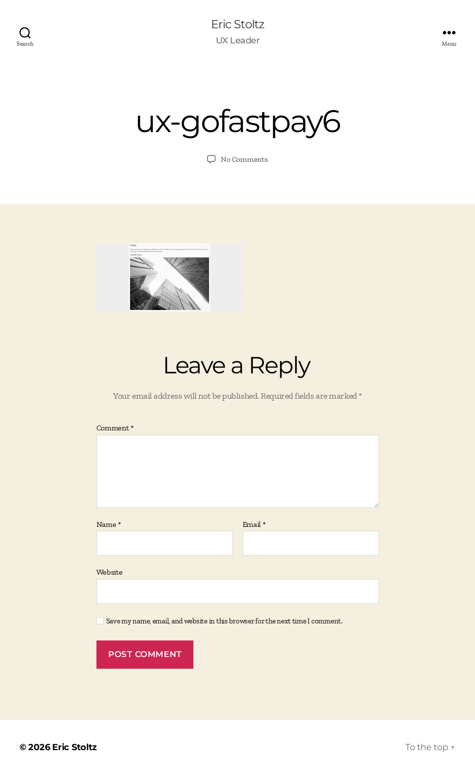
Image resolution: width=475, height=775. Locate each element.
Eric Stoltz (237, 24)
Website (109, 572)
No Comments (244, 159)
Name (108, 524)
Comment (115, 428)
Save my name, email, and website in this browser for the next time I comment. (224, 621)
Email (254, 524)
